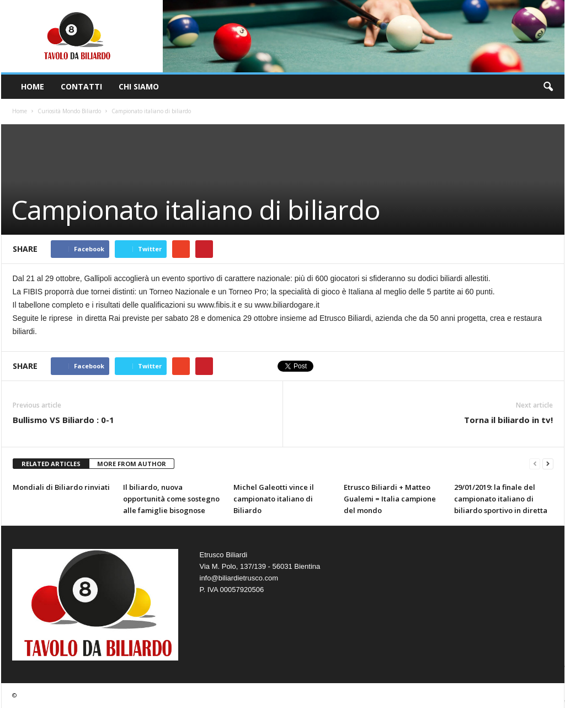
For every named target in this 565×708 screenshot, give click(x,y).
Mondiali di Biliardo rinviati (61, 487)
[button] (548, 87)
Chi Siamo (139, 86)
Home (32, 86)
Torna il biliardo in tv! (508, 419)
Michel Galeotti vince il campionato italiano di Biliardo (273, 498)
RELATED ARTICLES (51, 463)
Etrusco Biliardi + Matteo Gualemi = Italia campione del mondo (390, 498)
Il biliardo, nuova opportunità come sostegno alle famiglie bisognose (171, 498)
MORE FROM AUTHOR (131, 463)
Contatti (81, 86)
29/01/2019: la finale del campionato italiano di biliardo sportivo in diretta (500, 498)
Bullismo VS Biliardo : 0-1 (63, 419)
